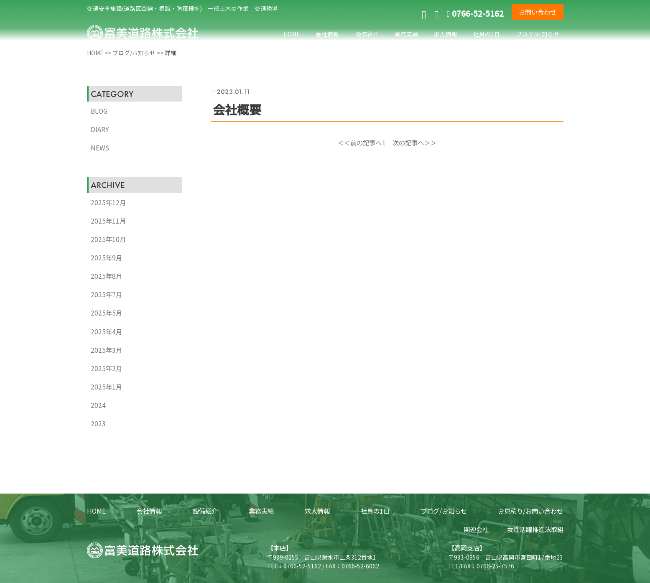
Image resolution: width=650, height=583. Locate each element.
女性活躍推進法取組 (535, 529)
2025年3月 (106, 349)
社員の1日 (486, 34)
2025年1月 (106, 386)
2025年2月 (106, 368)
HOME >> (99, 52)
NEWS (100, 147)
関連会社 (476, 529)
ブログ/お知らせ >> (138, 52)
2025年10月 (108, 239)
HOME (291, 34)
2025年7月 (106, 294)
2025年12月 (108, 202)
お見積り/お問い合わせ (530, 510)
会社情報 (327, 34)
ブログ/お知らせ (537, 34)
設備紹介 (367, 34)
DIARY (100, 129)
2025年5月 (106, 312)
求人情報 (445, 34)
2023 (98, 423)
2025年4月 (106, 331)
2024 (98, 405)
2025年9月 (106, 257)
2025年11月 (108, 220)
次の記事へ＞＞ (414, 142)
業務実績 (406, 34)
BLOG (99, 110)
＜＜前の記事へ (360, 142)
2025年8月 (106, 275)
